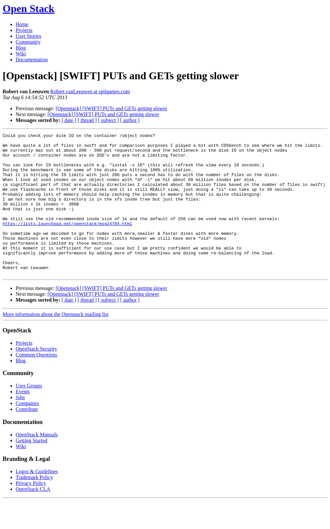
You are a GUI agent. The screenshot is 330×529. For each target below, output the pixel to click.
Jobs (20, 426)
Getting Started (31, 469)
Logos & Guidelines (37, 500)
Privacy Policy (31, 511)
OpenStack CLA (33, 517)
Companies (27, 431)
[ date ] (69, 120)
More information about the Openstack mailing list (55, 342)
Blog (21, 48)
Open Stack (28, 8)
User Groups (29, 414)
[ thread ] (87, 120)
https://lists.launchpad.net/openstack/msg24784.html (67, 242)
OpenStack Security (36, 377)
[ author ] (130, 120)
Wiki (21, 53)
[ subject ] (108, 120)
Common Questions (36, 383)
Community (28, 42)
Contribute (27, 437)
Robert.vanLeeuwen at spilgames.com (90, 91)
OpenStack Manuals (37, 463)
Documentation (32, 59)
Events (23, 420)
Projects (24, 30)
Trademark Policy (34, 505)
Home (22, 24)
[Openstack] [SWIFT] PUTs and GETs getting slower (111, 108)
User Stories (28, 36)
